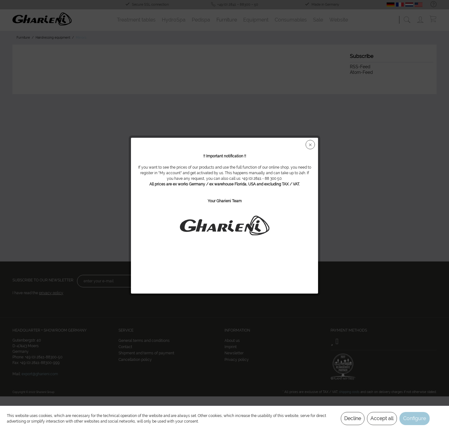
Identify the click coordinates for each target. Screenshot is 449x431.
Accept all (381, 418)
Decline (352, 418)
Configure (414, 418)
